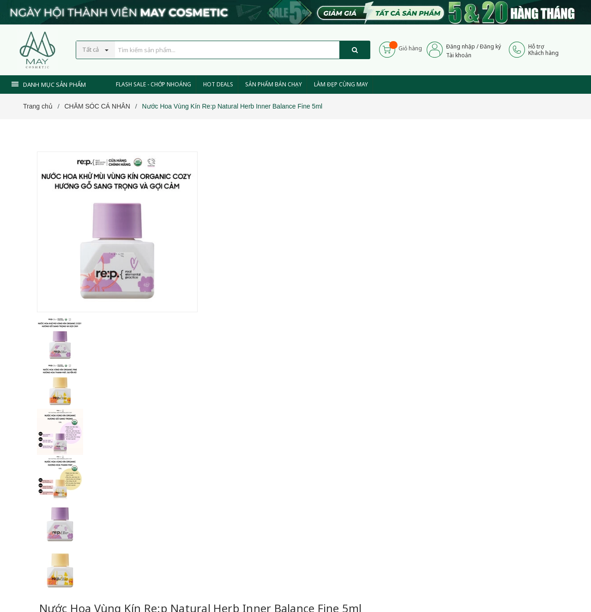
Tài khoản (458, 55)
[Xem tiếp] (226, 277)
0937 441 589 (262, 379)
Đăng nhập (460, 46)
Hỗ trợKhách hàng (543, 49)
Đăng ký (490, 46)
